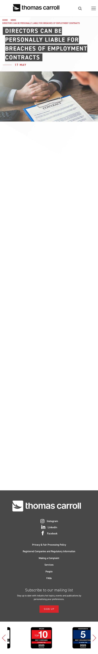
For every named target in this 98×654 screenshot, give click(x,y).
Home (5, 20)
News (13, 20)
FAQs (49, 578)
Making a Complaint (49, 558)
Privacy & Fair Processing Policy (49, 544)
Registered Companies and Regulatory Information (49, 551)
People (49, 571)
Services (49, 564)
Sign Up (49, 609)
